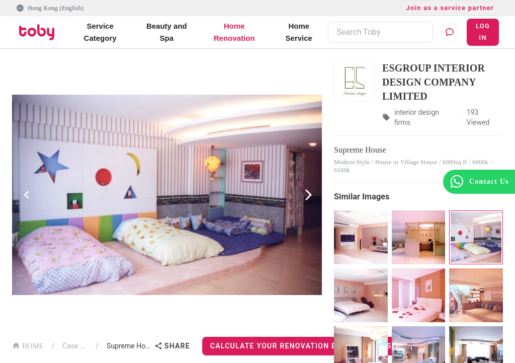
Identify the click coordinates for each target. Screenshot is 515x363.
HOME (27, 345)
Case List (75, 346)
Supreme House (128, 346)
